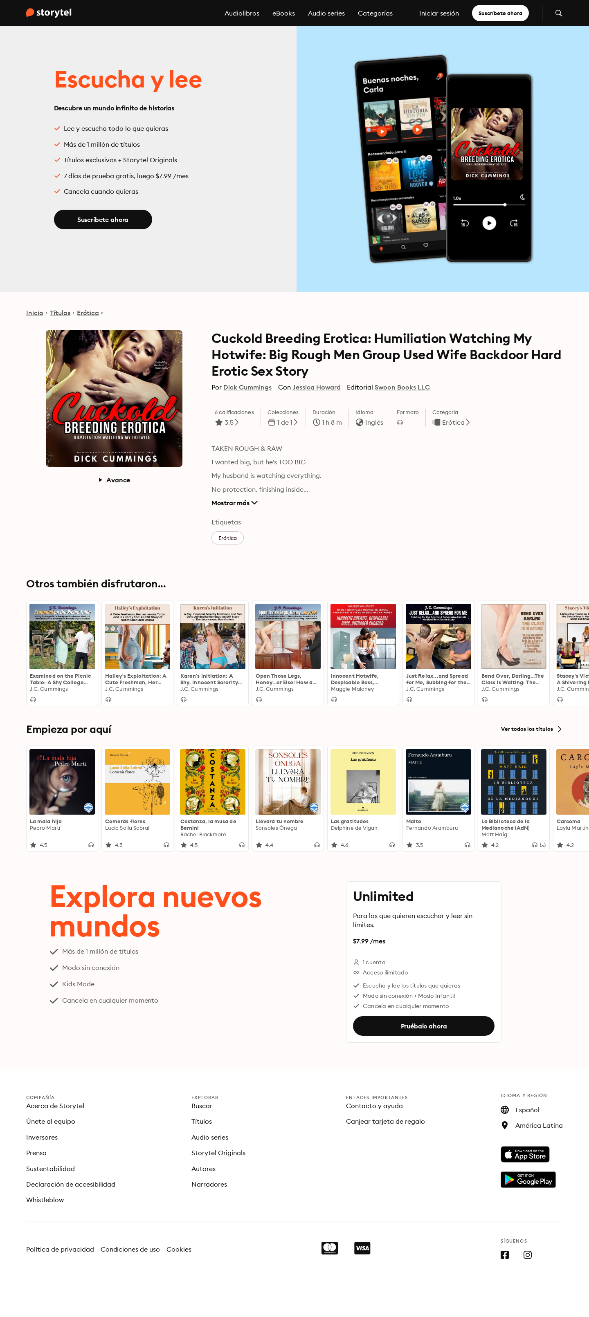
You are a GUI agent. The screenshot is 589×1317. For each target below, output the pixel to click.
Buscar (201, 1106)
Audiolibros (242, 13)
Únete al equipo (50, 1121)
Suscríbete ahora (500, 13)
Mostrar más (234, 503)
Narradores (209, 1184)
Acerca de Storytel (55, 1106)
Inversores (42, 1137)
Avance (114, 480)
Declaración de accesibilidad (70, 1184)
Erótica (88, 313)
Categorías (375, 13)
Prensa (36, 1153)
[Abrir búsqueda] (559, 13)
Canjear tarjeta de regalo (385, 1121)
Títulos (60, 313)
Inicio (34, 313)
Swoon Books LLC (402, 387)
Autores (203, 1169)
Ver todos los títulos (532, 729)
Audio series (326, 13)
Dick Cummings (247, 387)
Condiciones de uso (130, 1249)
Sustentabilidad (50, 1169)
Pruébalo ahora (424, 1026)
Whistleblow (45, 1200)
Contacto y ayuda (374, 1106)
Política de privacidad (60, 1249)
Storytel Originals (218, 1153)
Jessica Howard (316, 387)
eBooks (283, 13)
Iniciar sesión (439, 13)
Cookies (178, 1249)
